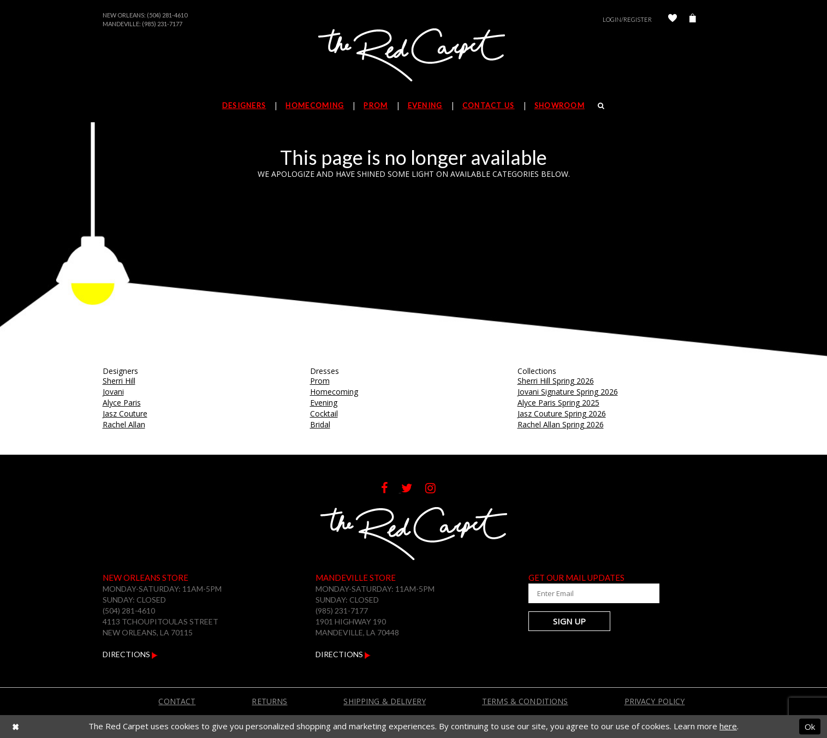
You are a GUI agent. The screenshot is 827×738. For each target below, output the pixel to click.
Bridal (320, 424)
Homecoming (334, 391)
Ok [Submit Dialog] (810, 726)
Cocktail (324, 413)
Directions (130, 654)
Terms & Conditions (525, 701)
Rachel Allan (124, 424)
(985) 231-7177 (162, 23)
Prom (320, 381)
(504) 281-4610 (167, 15)
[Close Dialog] (16, 726)
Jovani (113, 391)
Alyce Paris (122, 402)
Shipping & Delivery (384, 701)
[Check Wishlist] (672, 19)
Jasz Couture (125, 413)
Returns (269, 701)
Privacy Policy (654, 701)
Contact (176, 701)
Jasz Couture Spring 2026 (561, 413)
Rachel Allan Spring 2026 (560, 424)
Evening (323, 402)
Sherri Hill (119, 381)
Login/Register (627, 19)
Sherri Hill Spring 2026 (555, 381)
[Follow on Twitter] (413, 489)
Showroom (559, 105)
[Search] (601, 105)
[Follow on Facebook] (391, 489)
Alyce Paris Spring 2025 (558, 402)
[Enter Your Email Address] (593, 593)
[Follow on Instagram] (436, 489)
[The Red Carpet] (413, 55)
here (728, 726)
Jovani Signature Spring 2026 (567, 391)
